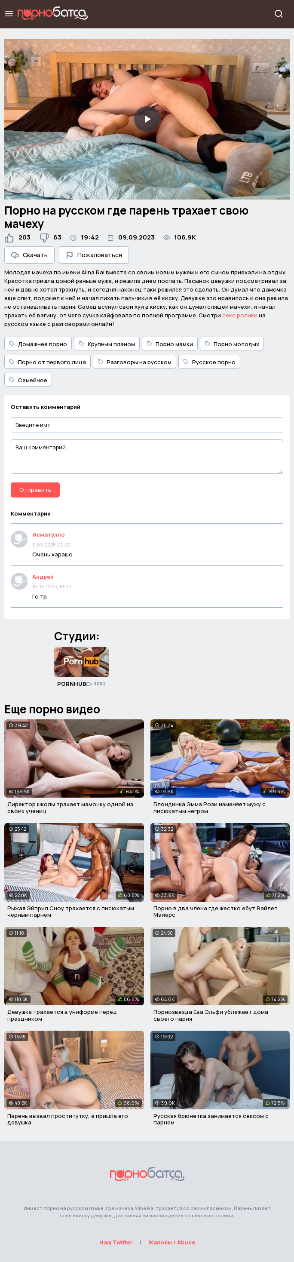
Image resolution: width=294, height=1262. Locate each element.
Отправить (35, 490)
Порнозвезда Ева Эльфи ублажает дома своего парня (210, 1015)
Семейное (28, 380)
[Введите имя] (147, 425)
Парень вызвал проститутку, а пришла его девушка (67, 1119)
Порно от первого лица (47, 362)
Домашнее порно (38, 344)
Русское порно (209, 362)
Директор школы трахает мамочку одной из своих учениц (70, 807)
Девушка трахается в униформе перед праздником (62, 1015)
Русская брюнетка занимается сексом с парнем (211, 1119)
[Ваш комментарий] (147, 456)
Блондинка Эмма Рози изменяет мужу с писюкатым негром (209, 807)
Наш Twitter (116, 1242)
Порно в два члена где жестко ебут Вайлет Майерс (215, 911)
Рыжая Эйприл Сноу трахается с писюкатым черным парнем (70, 911)
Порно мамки (170, 344)
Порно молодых (232, 344)
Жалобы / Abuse (171, 1242)
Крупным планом (107, 344)
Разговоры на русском (135, 362)
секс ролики (239, 315)
